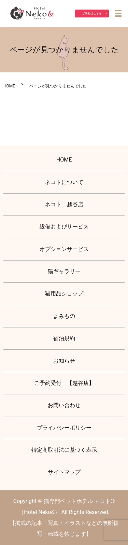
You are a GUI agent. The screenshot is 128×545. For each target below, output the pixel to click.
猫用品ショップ (64, 293)
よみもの (64, 316)
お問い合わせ (64, 405)
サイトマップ (64, 472)
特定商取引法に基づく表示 (64, 450)
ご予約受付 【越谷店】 (64, 383)
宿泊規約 (64, 338)
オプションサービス (64, 249)
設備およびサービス (64, 226)
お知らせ (64, 361)
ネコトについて (64, 182)
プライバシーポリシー (64, 427)
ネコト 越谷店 (64, 204)
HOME (9, 86)
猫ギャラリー (64, 271)
